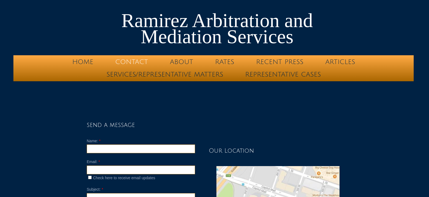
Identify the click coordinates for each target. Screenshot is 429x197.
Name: (94, 141)
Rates (224, 61)
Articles (340, 61)
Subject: (95, 189)
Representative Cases (283, 74)
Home (82, 61)
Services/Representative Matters (164, 74)
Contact (131, 61)
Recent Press (279, 61)
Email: (93, 162)
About (181, 61)
